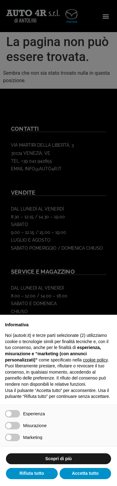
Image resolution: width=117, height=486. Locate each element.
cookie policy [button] (95, 359)
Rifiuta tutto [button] (31, 473)
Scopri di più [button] (58, 458)
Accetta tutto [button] (85, 473)
